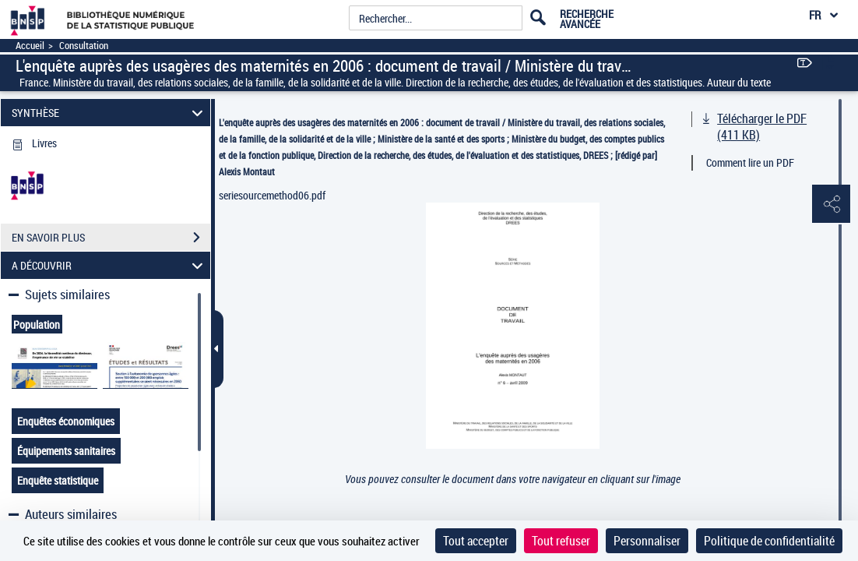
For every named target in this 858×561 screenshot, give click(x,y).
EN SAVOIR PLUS (111, 238)
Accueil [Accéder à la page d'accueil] (30, 45)
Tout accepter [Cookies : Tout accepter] (475, 540)
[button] (830, 205)
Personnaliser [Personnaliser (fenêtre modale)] (647, 540)
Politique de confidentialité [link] (769, 540)
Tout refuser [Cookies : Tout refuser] (561, 540)
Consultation (83, 45)
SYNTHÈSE (109, 112)
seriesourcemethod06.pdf (272, 195)
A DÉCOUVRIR (109, 265)
